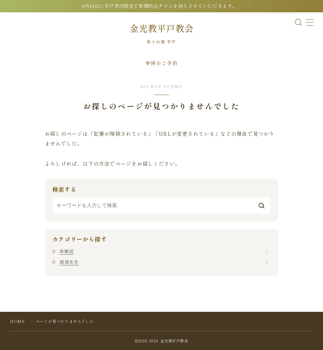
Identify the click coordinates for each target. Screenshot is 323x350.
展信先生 (164, 262)
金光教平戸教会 (162, 28)
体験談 (164, 251)
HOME (17, 321)
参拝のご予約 (161, 63)
